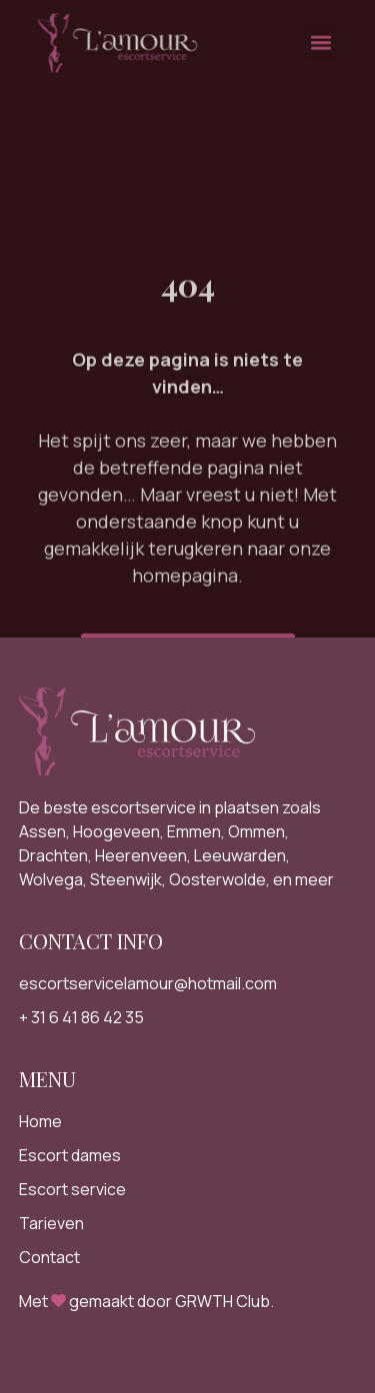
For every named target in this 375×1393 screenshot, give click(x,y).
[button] (320, 37)
